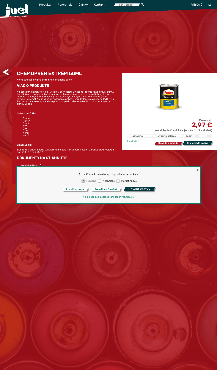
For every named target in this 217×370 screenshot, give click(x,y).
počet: (189, 136)
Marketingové (129, 181)
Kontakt (99, 4)
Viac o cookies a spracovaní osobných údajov (108, 197)
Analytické (109, 181)
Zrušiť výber (133, 141)
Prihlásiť (196, 4)
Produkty (45, 4)
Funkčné (91, 181)
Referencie (65, 4)
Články (83, 4)
